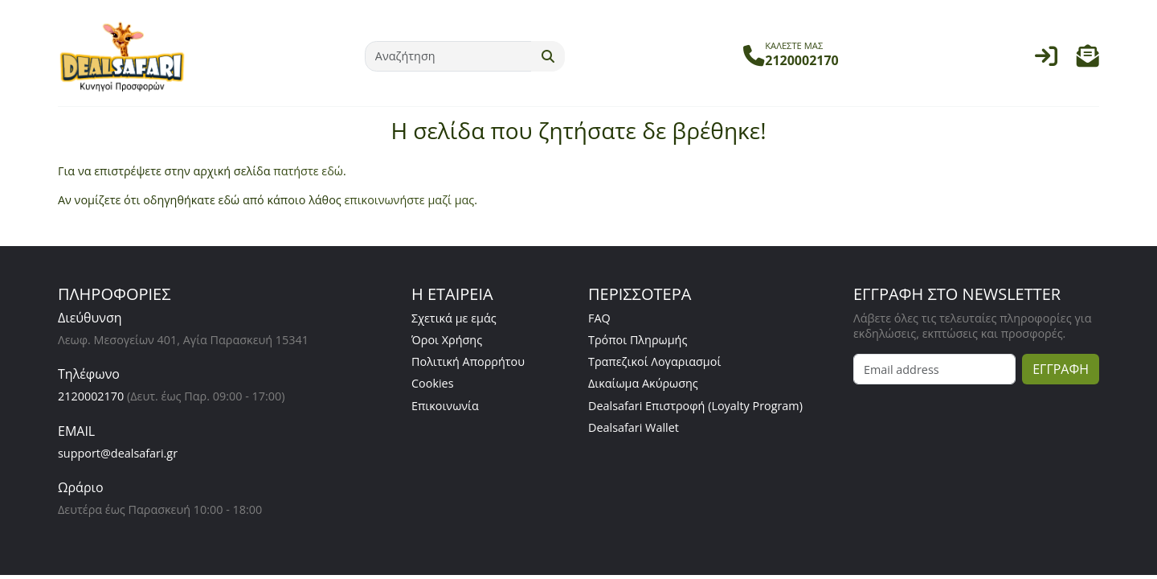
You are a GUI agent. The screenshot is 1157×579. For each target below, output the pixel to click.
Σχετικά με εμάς (454, 318)
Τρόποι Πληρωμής (637, 339)
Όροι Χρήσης (446, 339)
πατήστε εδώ (308, 171)
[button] (1088, 60)
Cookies (432, 383)
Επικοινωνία (445, 405)
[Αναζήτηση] (448, 56)
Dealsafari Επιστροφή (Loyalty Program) (695, 405)
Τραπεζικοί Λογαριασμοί (654, 361)
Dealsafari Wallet (633, 427)
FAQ (599, 318)
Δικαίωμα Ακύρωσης (643, 383)
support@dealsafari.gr (118, 453)
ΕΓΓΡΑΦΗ (1060, 369)
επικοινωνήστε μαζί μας (409, 199)
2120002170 (91, 396)
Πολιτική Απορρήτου (468, 361)
